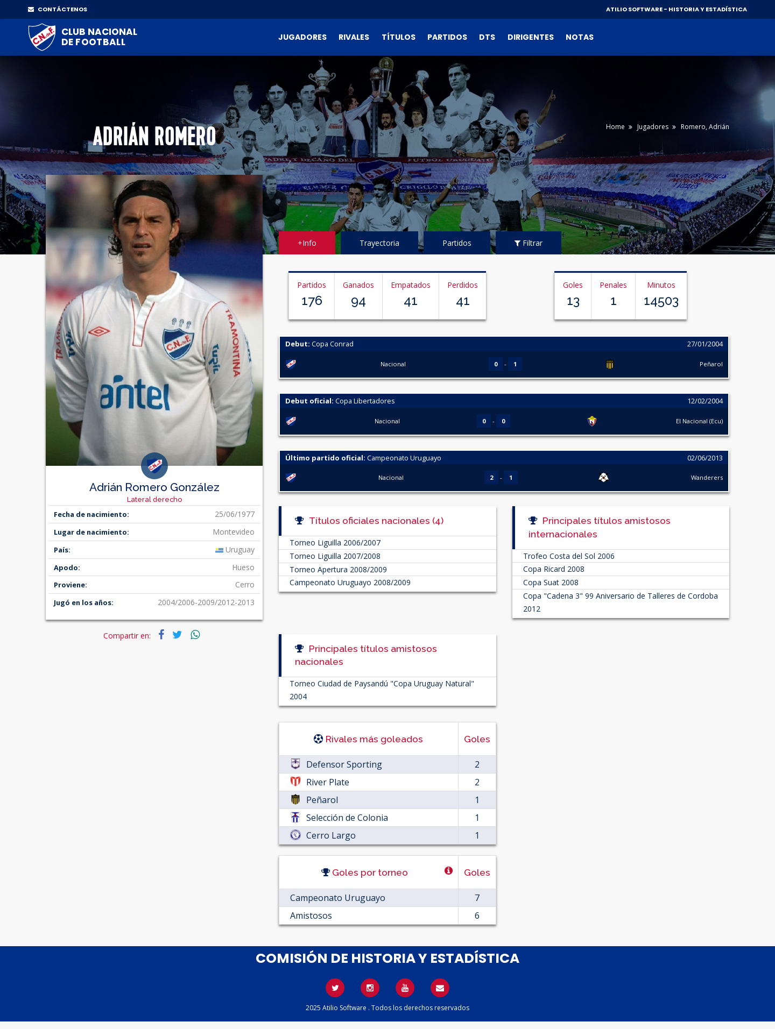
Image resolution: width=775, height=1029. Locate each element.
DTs (487, 37)
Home (615, 126)
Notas (580, 37)
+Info (307, 243)
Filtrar (528, 243)
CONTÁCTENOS (57, 9)
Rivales (354, 37)
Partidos (447, 37)
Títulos (398, 37)
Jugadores (302, 37)
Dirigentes (531, 37)
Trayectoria (379, 243)
